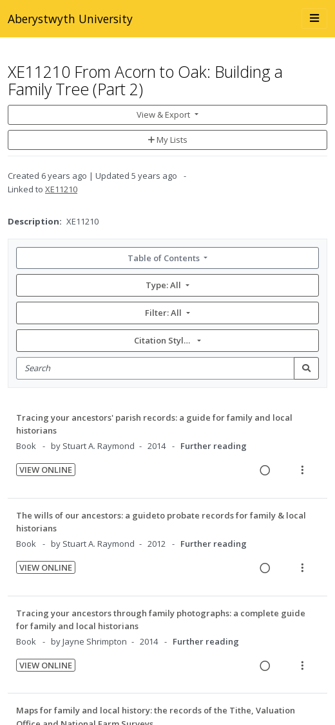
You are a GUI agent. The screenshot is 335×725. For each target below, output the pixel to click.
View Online (45, 469)
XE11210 (61, 189)
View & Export (164, 114)
